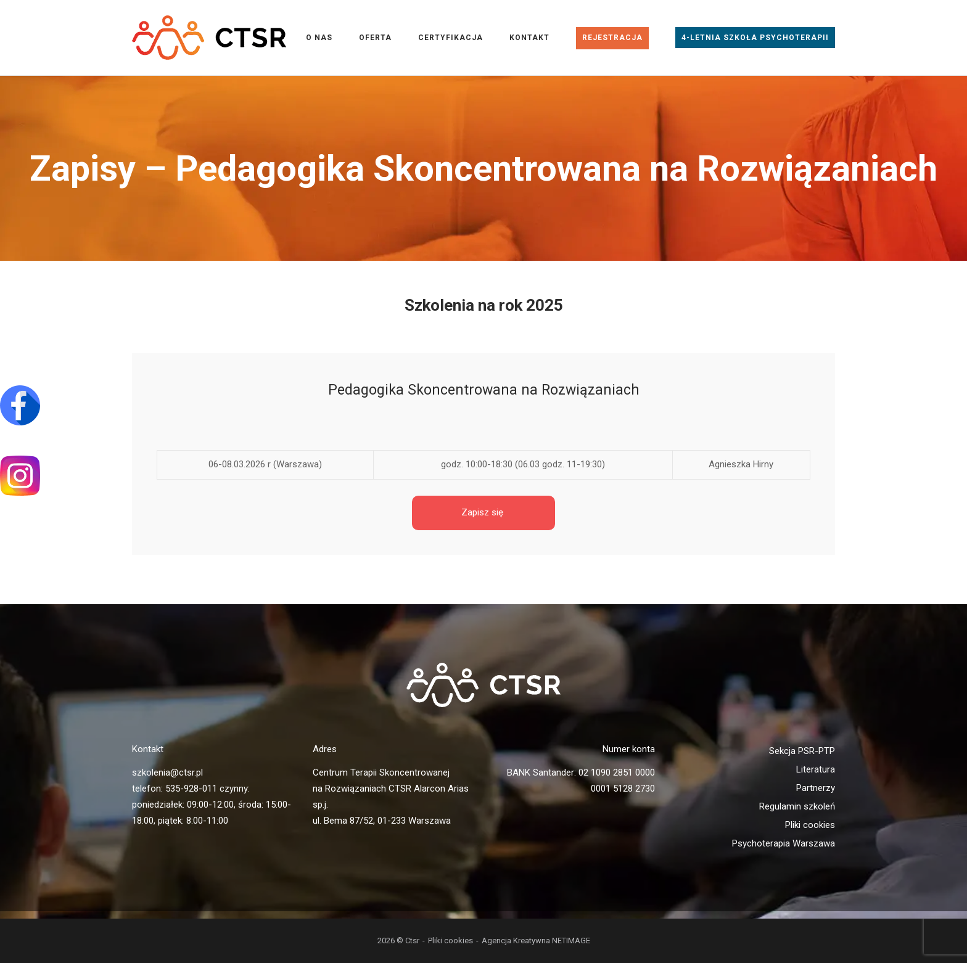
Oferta (375, 37)
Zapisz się (483, 512)
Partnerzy (815, 787)
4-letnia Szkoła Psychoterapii (755, 37)
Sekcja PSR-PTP (802, 750)
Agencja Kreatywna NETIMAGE (536, 940)
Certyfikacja (450, 37)
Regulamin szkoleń (797, 806)
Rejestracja (612, 37)
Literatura (815, 769)
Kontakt (529, 37)
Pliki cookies (810, 824)
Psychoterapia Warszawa (783, 843)
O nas (319, 37)
